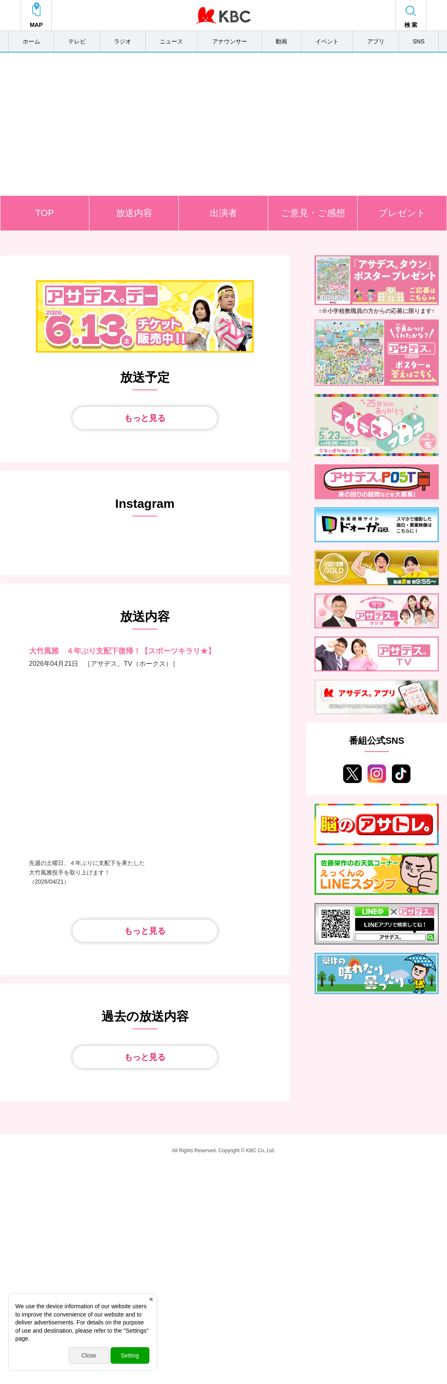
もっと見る (145, 418)
